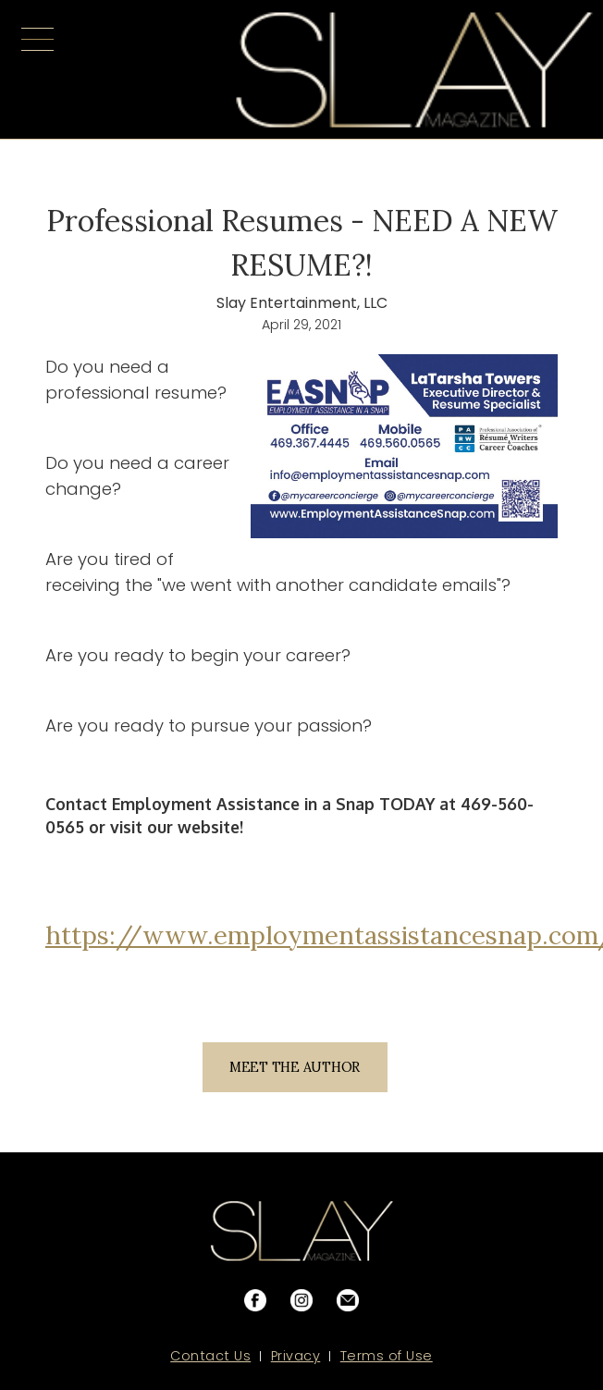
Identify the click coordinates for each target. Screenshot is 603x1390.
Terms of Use (386, 1356)
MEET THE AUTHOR (294, 1067)
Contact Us (210, 1356)
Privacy (296, 1356)
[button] (37, 69)
